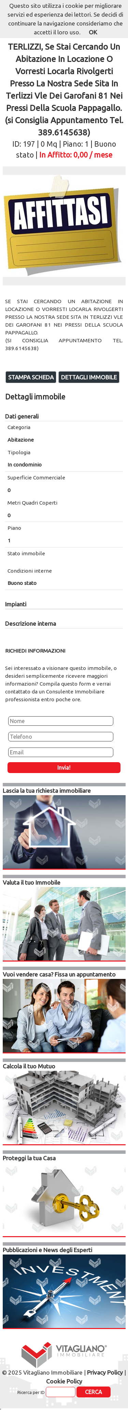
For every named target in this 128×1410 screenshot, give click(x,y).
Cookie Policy (64, 1381)
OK (93, 32)
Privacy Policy (105, 1372)
